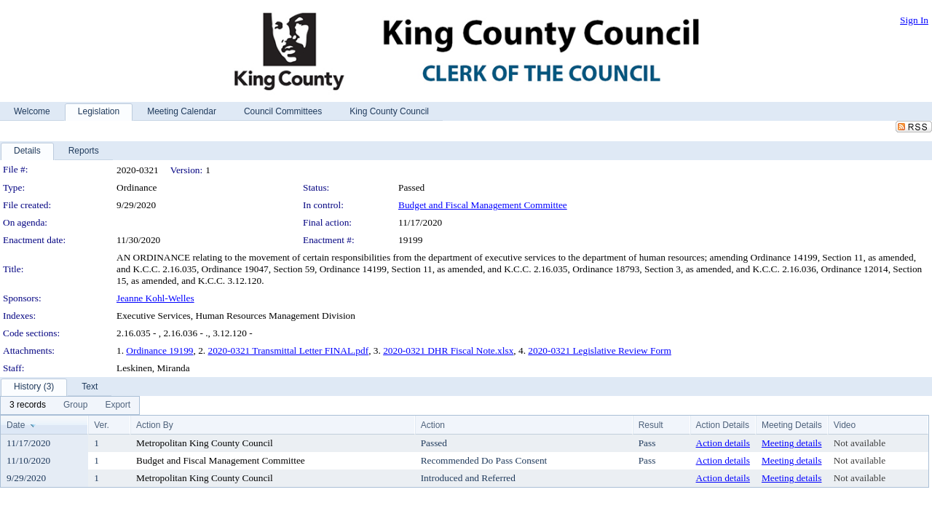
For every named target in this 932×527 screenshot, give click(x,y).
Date (16, 425)
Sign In (914, 20)
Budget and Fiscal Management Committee (482, 204)
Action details (723, 442)
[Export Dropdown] (117, 405)
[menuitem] (28, 405)
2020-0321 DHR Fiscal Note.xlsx (448, 350)
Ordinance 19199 (159, 350)
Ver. (101, 425)
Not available (859, 442)
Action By (154, 425)
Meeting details (792, 442)
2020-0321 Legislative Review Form (599, 350)
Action (433, 425)
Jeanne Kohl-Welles (155, 298)
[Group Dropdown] (75, 405)
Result (651, 425)
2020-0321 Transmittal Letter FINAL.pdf (288, 350)
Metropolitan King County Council (204, 442)
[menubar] (70, 405)
